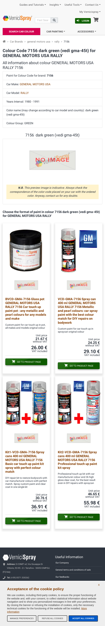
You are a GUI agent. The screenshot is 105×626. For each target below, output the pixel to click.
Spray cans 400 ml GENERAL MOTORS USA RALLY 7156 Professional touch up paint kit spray (77, 460)
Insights (54, 4)
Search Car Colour (21, 31)
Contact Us (91, 4)
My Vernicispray (88, 11)
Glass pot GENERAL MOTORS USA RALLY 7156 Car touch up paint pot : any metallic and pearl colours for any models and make (25, 308)
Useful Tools (72, 4)
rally (56, 41)
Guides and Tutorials (32, 4)
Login (83, 20)
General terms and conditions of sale (73, 570)
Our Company (62, 563)
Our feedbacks (62, 577)
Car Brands (16, 41)
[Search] (43, 20)
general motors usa (38, 41)
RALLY (25, 93)
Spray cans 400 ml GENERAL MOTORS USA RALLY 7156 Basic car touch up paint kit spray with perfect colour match (24, 461)
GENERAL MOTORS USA (35, 84)
